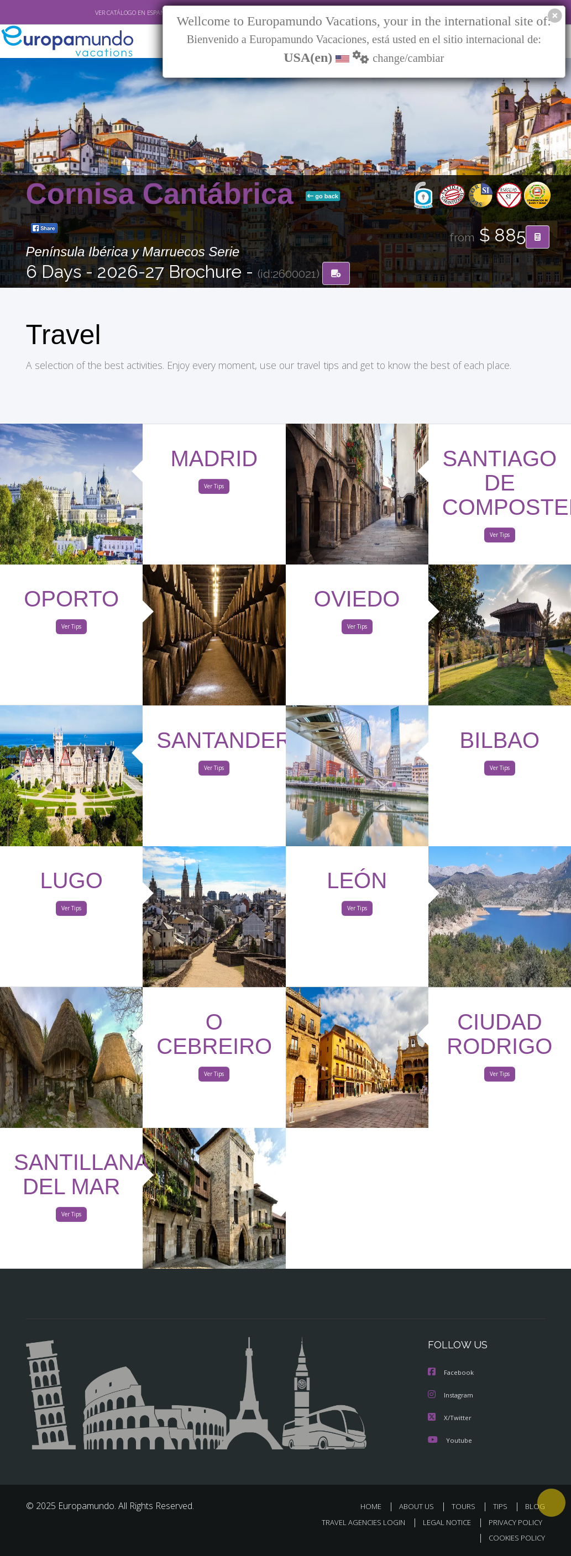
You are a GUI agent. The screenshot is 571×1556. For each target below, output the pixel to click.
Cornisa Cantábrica (164, 194)
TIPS (502, 1506)
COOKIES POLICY (515, 1537)
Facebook (451, 1374)
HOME (375, 1506)
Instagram (452, 1396)
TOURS (466, 1506)
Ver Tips (214, 488)
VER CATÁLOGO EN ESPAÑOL (107, 12)
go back (322, 196)
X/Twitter (450, 1418)
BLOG (535, 1506)
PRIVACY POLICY (512, 1522)
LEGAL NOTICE (442, 1522)
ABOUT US (420, 1506)
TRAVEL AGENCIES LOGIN (355, 1522)
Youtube (450, 1440)
